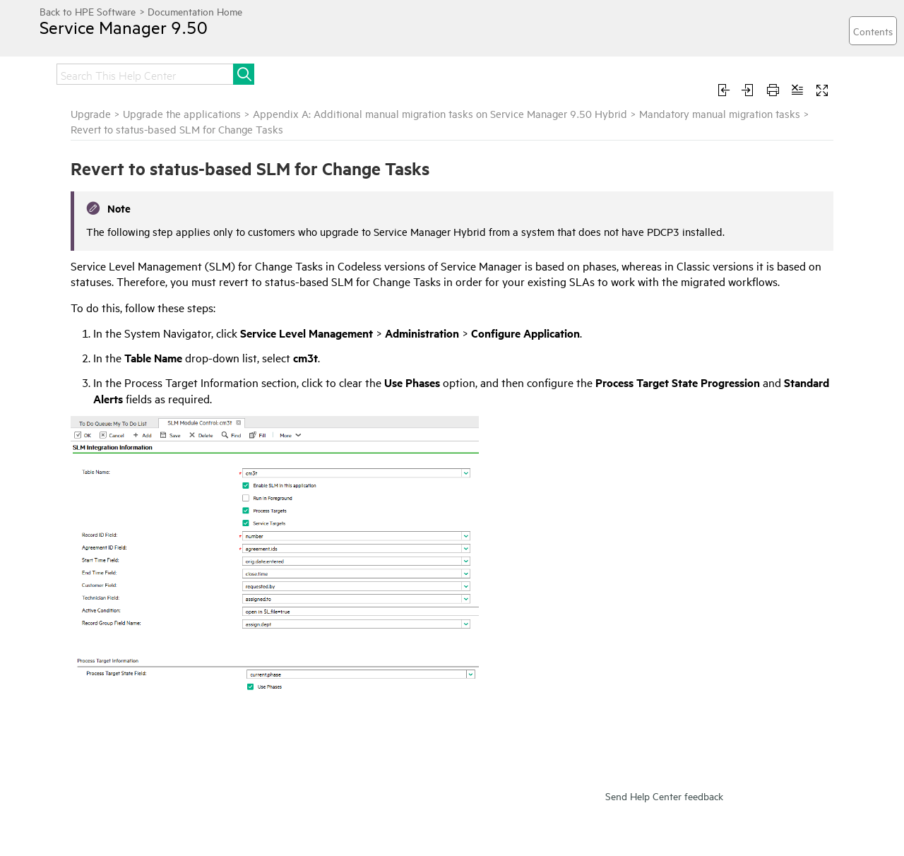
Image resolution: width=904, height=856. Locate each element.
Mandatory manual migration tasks (719, 113)
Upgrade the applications (182, 113)
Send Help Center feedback (664, 795)
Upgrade (91, 113)
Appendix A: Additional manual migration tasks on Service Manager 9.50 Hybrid (440, 113)
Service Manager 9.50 (124, 27)
